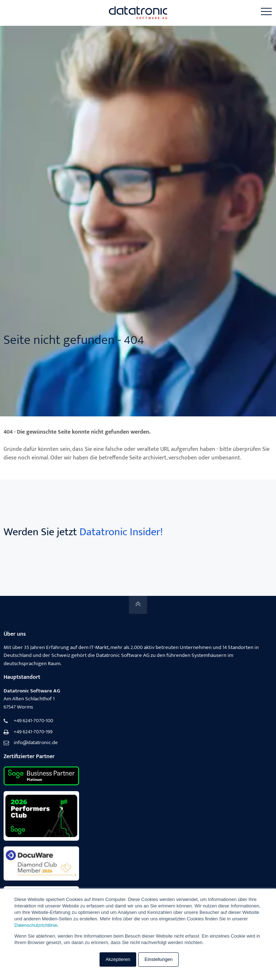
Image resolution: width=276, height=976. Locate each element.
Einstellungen (158, 959)
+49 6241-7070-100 (33, 721)
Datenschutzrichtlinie (36, 925)
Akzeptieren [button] (118, 959)
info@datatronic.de (36, 743)
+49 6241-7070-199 (33, 732)
